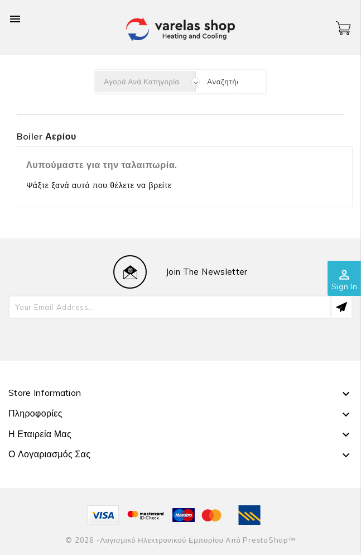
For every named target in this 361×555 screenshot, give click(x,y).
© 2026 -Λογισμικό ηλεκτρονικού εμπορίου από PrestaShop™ (180, 539)
